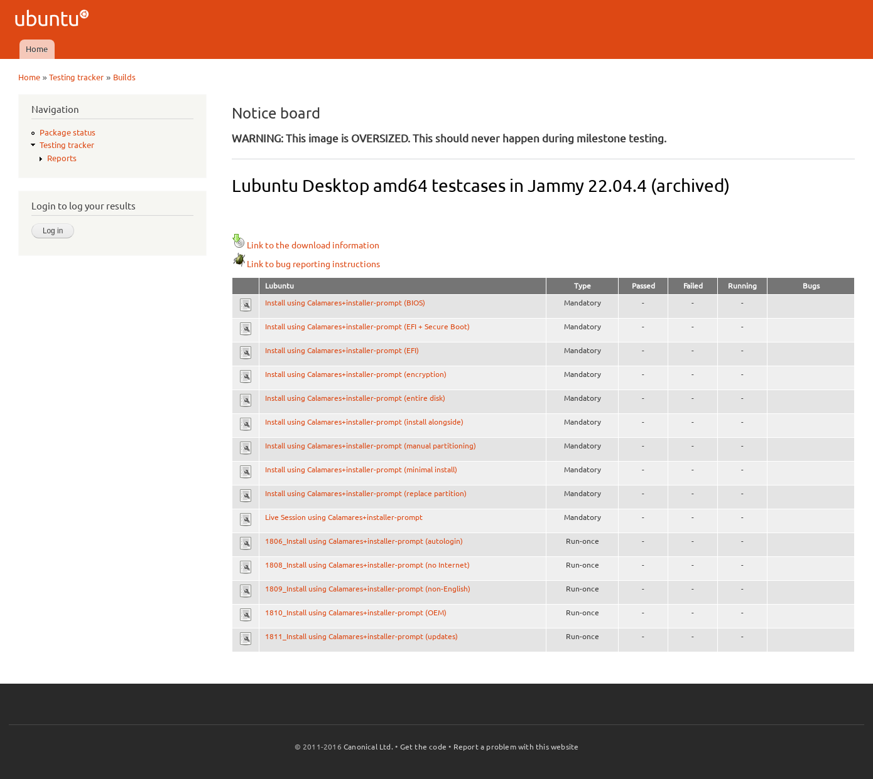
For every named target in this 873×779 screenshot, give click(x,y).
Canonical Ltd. (368, 747)
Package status (67, 132)
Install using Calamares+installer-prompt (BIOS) (345, 303)
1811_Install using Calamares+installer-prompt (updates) (361, 636)
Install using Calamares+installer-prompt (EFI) (342, 350)
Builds (124, 77)
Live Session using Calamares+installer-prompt (344, 517)
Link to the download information (305, 245)
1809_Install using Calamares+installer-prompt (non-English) (367, 589)
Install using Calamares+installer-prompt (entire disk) (355, 398)
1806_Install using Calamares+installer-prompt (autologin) (364, 541)
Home (37, 49)
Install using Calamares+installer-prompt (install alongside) (364, 422)
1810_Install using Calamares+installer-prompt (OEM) (356, 612)
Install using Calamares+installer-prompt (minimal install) (361, 469)
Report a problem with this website (516, 747)
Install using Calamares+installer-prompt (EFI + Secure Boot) (367, 326)
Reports (62, 158)
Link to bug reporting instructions (306, 264)
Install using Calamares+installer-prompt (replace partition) (366, 493)
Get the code (423, 747)
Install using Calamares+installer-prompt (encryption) (356, 374)
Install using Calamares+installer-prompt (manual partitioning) (370, 446)
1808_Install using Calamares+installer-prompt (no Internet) (367, 565)
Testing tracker (76, 77)
